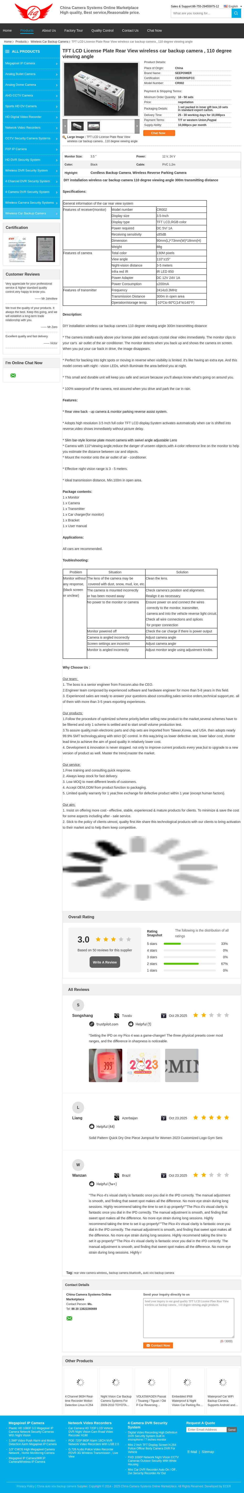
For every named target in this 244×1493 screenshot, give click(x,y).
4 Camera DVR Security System (27, 192)
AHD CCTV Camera (19, 95)
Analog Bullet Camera (20, 74)
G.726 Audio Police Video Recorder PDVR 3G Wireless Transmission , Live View (93, 1453)
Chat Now (154, 30)
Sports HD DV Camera (20, 106)
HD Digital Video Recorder (23, 117)
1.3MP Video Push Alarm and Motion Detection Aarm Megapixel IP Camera (33, 1442)
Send (231, 1430)
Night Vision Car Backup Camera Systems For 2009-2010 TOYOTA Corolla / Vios (116, 1401)
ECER (227, 1486)
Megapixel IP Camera (20, 63)
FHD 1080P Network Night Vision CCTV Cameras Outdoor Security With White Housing (153, 1461)
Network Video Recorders (23, 127)
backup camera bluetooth (125, 1273)
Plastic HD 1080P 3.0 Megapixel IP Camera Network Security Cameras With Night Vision (31, 1432)
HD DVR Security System (22, 159)
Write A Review (105, 962)
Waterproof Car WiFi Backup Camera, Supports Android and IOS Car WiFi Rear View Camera (223, 1401)
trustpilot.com (107, 1024)
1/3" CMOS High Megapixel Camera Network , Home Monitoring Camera (32, 1451)
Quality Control (103, 30)
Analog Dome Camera (20, 84)
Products (26, 30)
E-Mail (192, 1452)
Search (236, 13)
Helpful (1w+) (107, 1184)
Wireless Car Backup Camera (49, 41)
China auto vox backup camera (56, 1486)
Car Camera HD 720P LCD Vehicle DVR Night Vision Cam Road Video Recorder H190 (90, 1432)
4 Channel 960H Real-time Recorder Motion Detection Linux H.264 (79, 1401)
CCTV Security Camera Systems (27, 138)
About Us (49, 30)
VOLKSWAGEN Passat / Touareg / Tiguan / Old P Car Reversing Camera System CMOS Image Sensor (151, 1401)
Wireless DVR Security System (26, 170)
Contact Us (130, 30)
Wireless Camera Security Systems (29, 202)
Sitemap (208, 1452)
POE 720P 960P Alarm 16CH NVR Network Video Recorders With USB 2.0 (93, 1442)
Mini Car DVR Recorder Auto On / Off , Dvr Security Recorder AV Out (152, 1471)
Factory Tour (73, 30)
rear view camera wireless (90, 1273)
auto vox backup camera (158, 1273)
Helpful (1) (143, 1024)
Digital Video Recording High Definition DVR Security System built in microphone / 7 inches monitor (152, 1436)
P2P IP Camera (16, 149)
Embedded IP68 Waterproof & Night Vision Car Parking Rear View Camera (187, 1401)
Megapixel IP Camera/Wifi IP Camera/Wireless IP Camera (27, 1460)
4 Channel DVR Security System (27, 181)
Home (7, 30)
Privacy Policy (26, 1486)
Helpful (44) (106, 1127)
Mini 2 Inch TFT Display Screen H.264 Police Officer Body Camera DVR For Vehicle (152, 1448)
